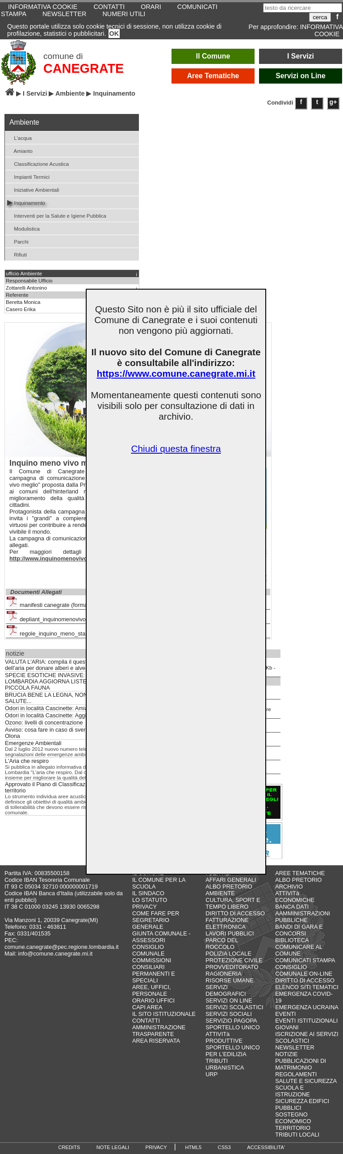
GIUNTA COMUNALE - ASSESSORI (161, 936)
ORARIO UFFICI (153, 1000)
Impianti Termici (28, 176)
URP (211, 1074)
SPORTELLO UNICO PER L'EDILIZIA (232, 1050)
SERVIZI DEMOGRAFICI (225, 990)
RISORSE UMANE (229, 980)
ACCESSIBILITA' (266, 1147)
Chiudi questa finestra (176, 448)
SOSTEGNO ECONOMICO (293, 1118)
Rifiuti (17, 254)
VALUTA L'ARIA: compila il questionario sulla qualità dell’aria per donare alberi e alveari (70, 665)
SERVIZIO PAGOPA (231, 1020)
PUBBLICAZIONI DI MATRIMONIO (300, 1064)
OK (114, 33)
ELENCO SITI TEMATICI (307, 987)
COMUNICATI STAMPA (305, 960)
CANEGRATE (83, 68)
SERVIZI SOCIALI (228, 1014)
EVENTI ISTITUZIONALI (306, 1020)
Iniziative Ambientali (33, 189)
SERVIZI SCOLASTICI (234, 1007)
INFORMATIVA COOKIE (321, 30)
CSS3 (224, 1147)
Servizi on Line (301, 76)
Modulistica (23, 228)
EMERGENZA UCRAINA (307, 1007)
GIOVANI (286, 1027)
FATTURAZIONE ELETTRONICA (226, 923)
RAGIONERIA (223, 973)
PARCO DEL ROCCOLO (221, 943)
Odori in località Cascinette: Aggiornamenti (58, 715)
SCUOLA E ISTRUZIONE (292, 1091)
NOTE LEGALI (112, 1147)
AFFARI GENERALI (230, 879)
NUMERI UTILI (123, 13)
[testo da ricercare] (302, 8)
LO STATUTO (149, 900)
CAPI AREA (147, 1007)
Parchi (18, 241)
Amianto (20, 150)
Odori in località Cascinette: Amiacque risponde (64, 708)
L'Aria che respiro (27, 761)
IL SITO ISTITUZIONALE (164, 1014)
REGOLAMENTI (296, 1074)
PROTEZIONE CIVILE (233, 960)
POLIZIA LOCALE (228, 953)
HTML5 (193, 1147)
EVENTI (285, 1014)
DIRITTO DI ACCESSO (235, 913)
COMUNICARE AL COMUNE (298, 950)
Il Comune (213, 56)
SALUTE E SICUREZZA (306, 1081)
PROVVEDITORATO (231, 967)
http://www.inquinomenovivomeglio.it (60, 558)
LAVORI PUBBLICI (229, 933)
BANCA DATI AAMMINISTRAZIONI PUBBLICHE (302, 913)
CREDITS (69, 1147)
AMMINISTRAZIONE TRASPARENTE (158, 1030)
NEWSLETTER (64, 13)
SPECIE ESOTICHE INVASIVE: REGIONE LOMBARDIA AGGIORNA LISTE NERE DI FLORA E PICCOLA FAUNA (71, 681)
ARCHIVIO (289, 886)
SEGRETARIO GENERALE (150, 923)
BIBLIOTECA (292, 940)
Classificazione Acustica (38, 163)
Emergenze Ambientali (33, 743)
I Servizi (300, 56)
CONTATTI (146, 1020)
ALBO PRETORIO (228, 886)
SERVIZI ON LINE (228, 1000)
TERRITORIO (292, 1128)
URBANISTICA (224, 1067)
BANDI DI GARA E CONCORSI (299, 930)
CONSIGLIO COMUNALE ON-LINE (303, 970)
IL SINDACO (148, 893)
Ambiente (70, 93)
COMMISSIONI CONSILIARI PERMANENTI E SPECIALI (153, 970)
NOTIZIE (286, 1054)
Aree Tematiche (213, 76)
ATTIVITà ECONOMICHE (294, 896)
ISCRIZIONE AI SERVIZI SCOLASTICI (306, 1037)
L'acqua (19, 137)
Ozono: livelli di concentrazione (44, 723)
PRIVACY (144, 906)
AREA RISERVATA (156, 1040)
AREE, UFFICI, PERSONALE (151, 990)
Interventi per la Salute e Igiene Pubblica (56, 215)
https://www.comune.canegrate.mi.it (175, 373)
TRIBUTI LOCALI (297, 1134)
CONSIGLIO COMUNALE (148, 950)
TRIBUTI (216, 1060)
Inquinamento (26, 202)
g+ (333, 101)
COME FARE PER (155, 913)
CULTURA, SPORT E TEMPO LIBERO (232, 903)
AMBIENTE (219, 893)
